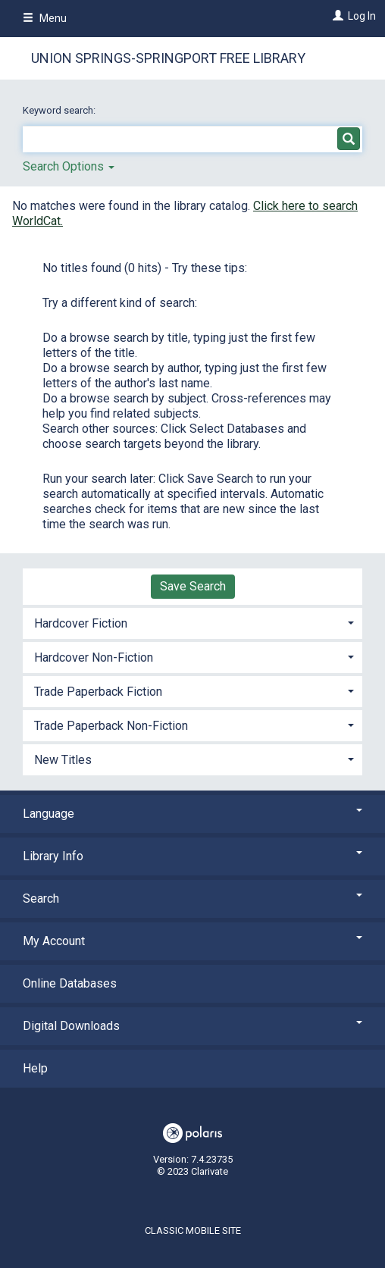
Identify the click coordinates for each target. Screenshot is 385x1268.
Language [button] (192, 813)
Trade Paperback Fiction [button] (98, 691)
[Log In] (336, 16)
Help (35, 1068)
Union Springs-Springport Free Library (168, 58)
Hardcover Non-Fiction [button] (93, 657)
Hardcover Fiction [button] (80, 623)
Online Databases (70, 983)
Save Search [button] (193, 586)
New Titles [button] (63, 760)
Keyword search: (60, 110)
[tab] (192, 622)
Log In (362, 16)
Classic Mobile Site (193, 1230)
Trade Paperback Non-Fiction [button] (111, 726)
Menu (45, 18)
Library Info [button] (192, 856)
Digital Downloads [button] (192, 1026)
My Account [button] (192, 941)
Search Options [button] (68, 166)
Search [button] (192, 898)
